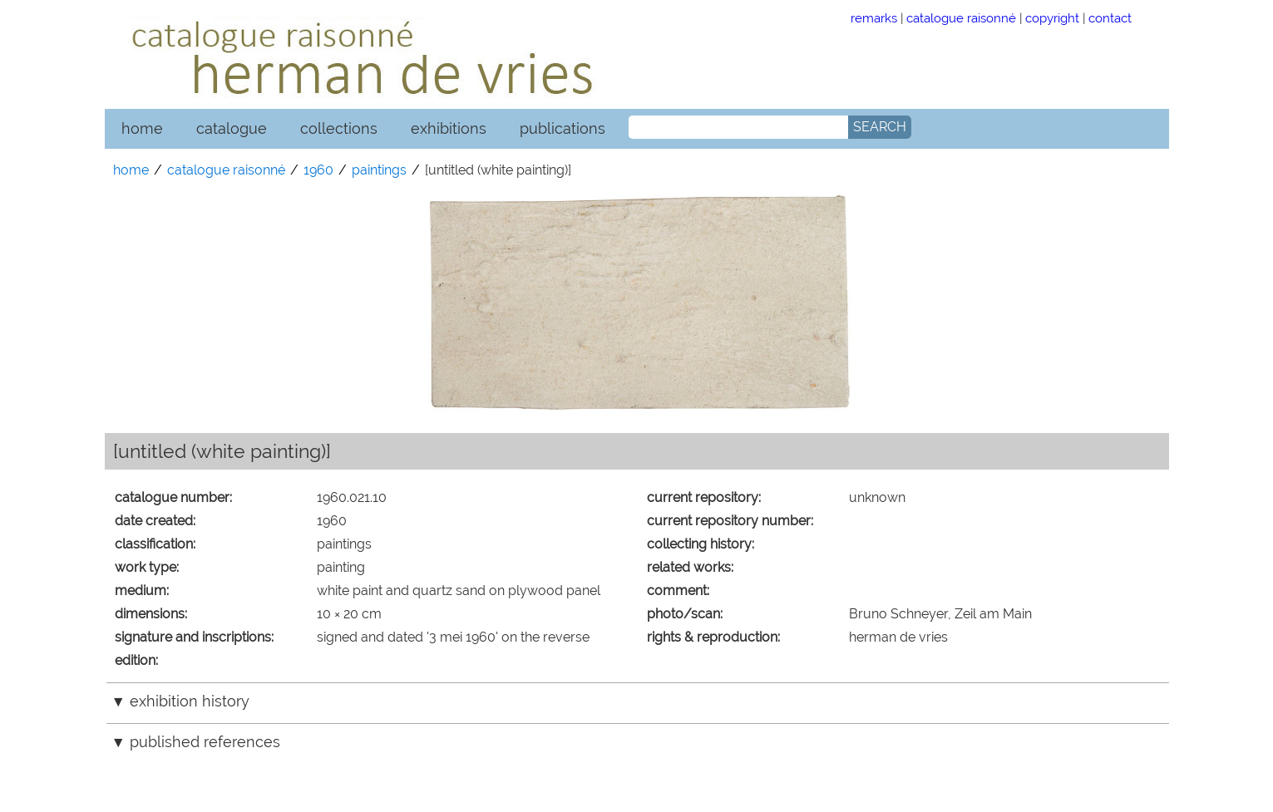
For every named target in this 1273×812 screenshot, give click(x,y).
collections (338, 128)
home (142, 128)
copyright (1052, 18)
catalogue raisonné (961, 18)
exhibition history (189, 701)
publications (562, 128)
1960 (318, 170)
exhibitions (448, 128)
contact (1110, 18)
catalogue (231, 128)
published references (205, 741)
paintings (379, 170)
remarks (874, 18)
